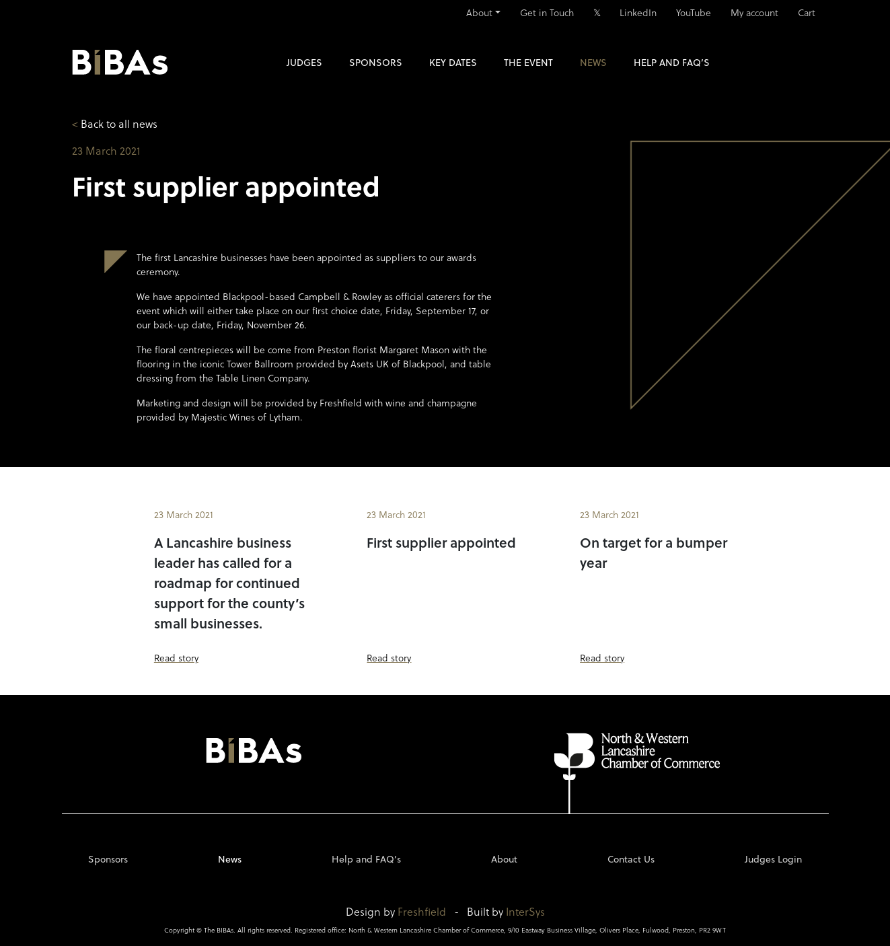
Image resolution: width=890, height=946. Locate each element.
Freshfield (422, 911)
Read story (176, 658)
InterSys (525, 911)
